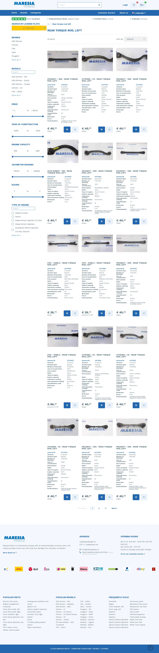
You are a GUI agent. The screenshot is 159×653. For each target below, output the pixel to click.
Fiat (13, 48)
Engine (111, 604)
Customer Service (106, 13)
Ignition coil (31, 606)
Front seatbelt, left (116, 606)
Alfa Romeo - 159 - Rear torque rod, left (59, 172)
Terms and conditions (81, 649)
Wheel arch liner (136, 619)
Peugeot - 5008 (86, 614)
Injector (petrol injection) (37, 609)
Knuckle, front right (35, 614)
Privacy (96, 649)
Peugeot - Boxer (86, 617)
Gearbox (112, 612)
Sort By (119, 39)
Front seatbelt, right (11, 614)
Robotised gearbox (137, 614)
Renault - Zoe (85, 627)
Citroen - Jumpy (62, 619)
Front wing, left (115, 609)
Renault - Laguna (87, 622)
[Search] (79, 5)
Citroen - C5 (17, 88)
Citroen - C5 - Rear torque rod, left (96, 80)
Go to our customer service (133, 554)
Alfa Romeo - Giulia (20, 80)
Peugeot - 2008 (86, 612)
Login (125, 5)
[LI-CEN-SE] (27, 28)
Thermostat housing (138, 617)
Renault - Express (87, 619)
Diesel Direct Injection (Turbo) (27, 220)
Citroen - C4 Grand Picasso (66, 614)
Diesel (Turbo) (20, 213)
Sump (29, 619)
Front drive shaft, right (12, 612)
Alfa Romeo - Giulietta (65, 604)
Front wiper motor (10, 627)
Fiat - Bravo (60, 627)
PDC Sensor (134, 609)
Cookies (104, 649)
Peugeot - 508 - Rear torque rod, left (62, 80)
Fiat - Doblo (17, 91)
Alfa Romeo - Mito (63, 606)
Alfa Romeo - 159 (19, 77)
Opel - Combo (86, 606)
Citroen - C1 (60, 609)
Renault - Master (87, 625)
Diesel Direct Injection (23, 224)
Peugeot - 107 (85, 609)
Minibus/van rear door (138, 606)
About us (124, 13)
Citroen (15, 45)
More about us (10, 553)
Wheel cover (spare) (137, 625)
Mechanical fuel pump (138, 604)
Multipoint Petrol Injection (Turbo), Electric (25, 230)
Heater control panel (11, 630)
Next (114, 508)
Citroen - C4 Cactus (63, 612)
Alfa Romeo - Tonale (21, 84)
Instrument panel (34, 612)
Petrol (16, 217)
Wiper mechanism (34, 627)
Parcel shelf (134, 612)
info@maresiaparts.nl (89, 550)
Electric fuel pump (10, 601)
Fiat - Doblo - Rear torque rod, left (61, 264)
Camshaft (112, 601)
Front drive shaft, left (11, 609)
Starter (30, 617)
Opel (14, 52)
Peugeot (15, 56)
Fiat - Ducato (85, 604)
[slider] (12, 116)
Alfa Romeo (17, 41)
